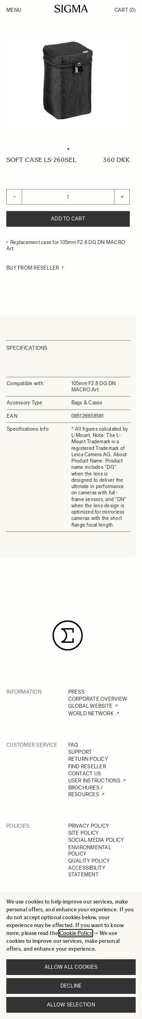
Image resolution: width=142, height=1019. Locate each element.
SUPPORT (80, 752)
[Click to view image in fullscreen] (68, 80)
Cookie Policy (75, 933)
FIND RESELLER (87, 766)
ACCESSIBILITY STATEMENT (86, 871)
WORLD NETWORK (91, 713)
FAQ (73, 745)
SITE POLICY (83, 833)
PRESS (76, 692)
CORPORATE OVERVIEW (97, 699)
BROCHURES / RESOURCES (85, 791)
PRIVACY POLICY (88, 826)
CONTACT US (84, 774)
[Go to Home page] (71, 9)
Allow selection (71, 1005)
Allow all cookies (71, 967)
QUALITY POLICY (89, 861)
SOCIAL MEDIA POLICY (96, 840)
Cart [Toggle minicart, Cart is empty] (125, 10)
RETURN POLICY (88, 759)
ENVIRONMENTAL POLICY (89, 851)
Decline (71, 986)
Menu (13, 10)
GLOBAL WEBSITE (90, 706)
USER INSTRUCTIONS (94, 781)
